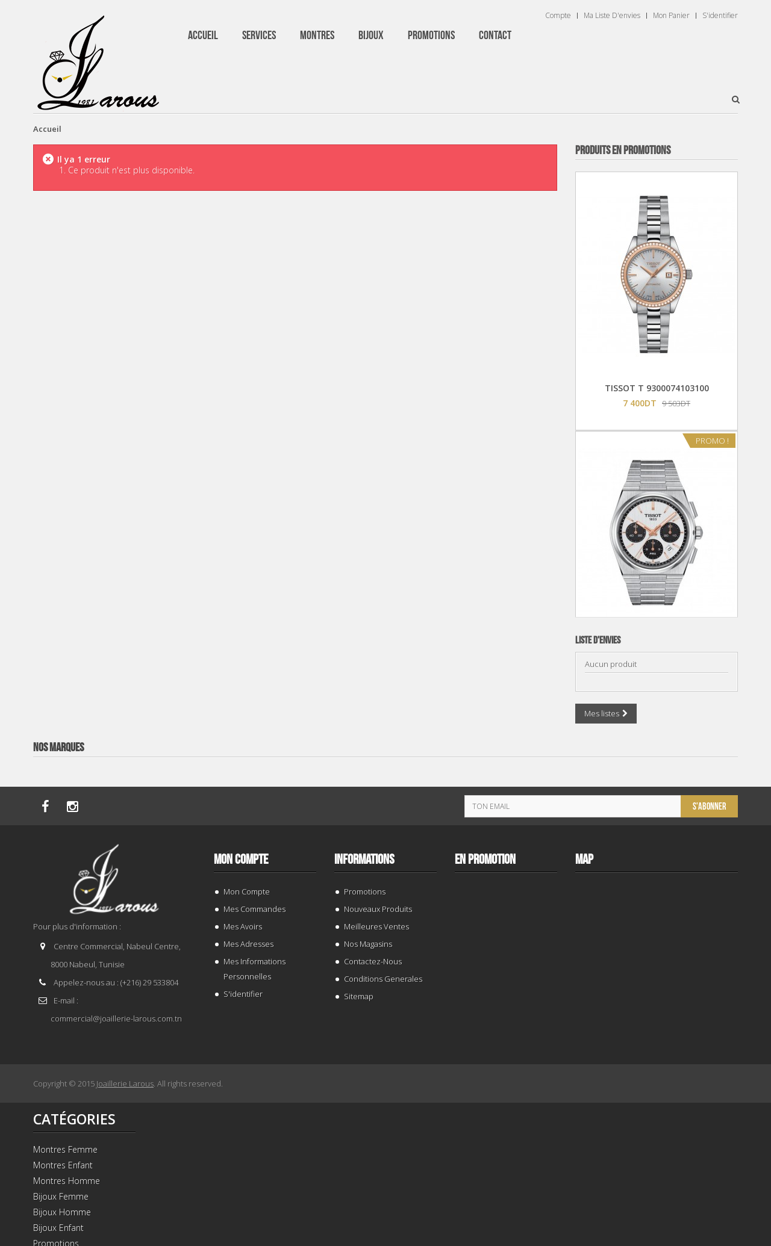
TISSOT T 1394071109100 (657, 1166)
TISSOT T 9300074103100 (657, 388)
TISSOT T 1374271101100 (657, 647)
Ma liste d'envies (612, 16)
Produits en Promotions (622, 150)
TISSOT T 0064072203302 (657, 907)
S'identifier (720, 16)
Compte (558, 16)
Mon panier (671, 16)
